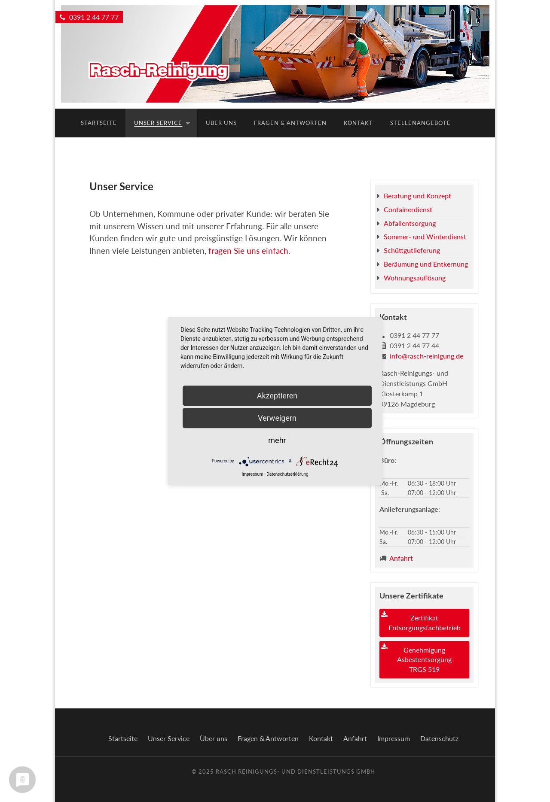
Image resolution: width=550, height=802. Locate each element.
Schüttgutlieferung (412, 250)
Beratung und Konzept (417, 195)
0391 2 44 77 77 (89, 17)
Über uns (221, 122)
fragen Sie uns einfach (248, 250)
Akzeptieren (277, 395)
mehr (277, 440)
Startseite (99, 122)
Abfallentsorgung (410, 223)
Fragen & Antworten (290, 122)
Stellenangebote (420, 122)
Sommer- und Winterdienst (425, 236)
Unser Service (158, 122)
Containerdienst (408, 209)
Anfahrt (401, 558)
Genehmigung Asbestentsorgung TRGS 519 (424, 659)
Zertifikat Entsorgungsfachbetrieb (424, 622)
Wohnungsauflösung (415, 277)
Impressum (393, 738)
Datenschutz (439, 738)
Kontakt (358, 122)
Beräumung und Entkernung (426, 264)
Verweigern (277, 417)
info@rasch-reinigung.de (426, 356)
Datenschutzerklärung (287, 474)
